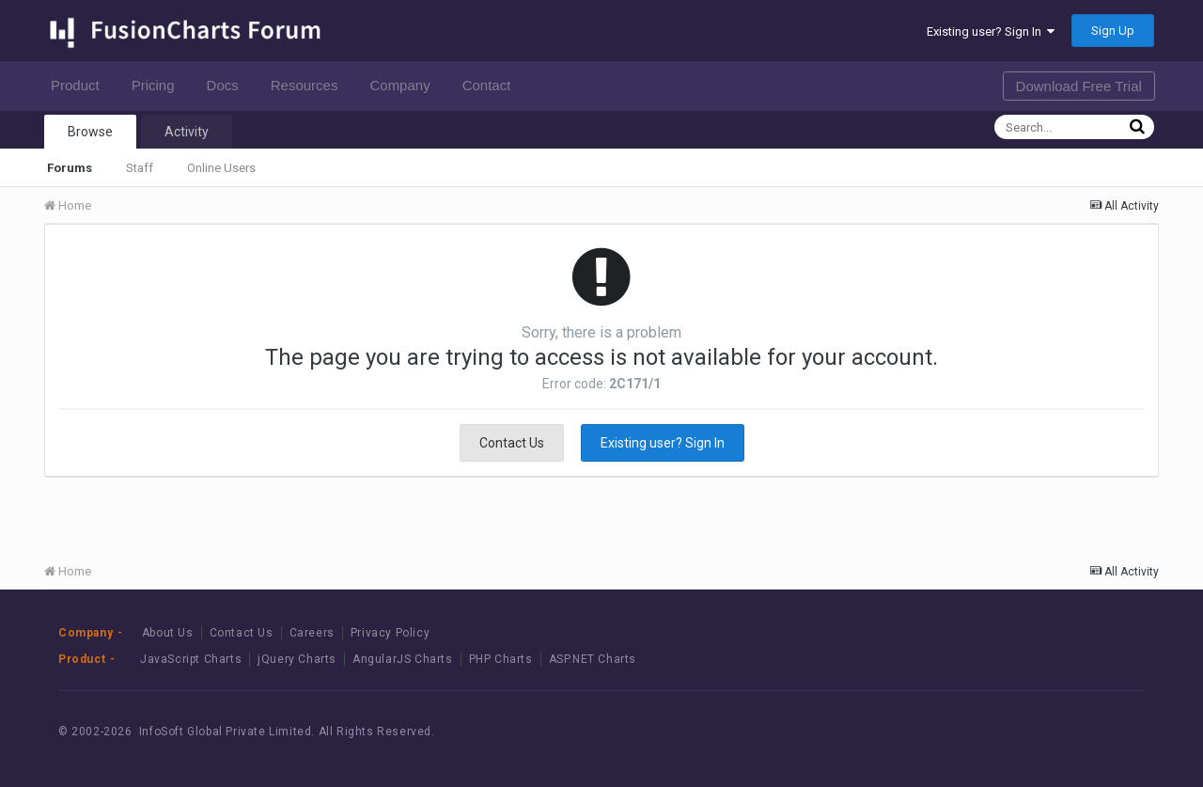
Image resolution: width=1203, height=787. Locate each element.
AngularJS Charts (402, 659)
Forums (69, 168)
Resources (310, 85)
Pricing (158, 85)
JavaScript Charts (191, 659)
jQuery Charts (297, 659)
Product (80, 85)
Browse (90, 131)
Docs (228, 85)
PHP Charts (501, 659)
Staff (139, 168)
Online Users (221, 168)
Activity (186, 131)
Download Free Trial (1079, 86)
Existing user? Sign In (991, 31)
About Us (168, 632)
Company (404, 85)
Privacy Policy (390, 632)
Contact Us (511, 442)
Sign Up (1112, 31)
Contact (492, 85)
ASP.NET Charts (592, 659)
